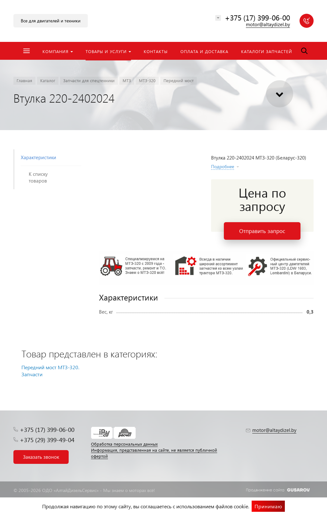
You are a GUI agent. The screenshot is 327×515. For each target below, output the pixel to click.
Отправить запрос (262, 231)
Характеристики (38, 157)
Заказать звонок (41, 457)
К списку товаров (38, 177)
